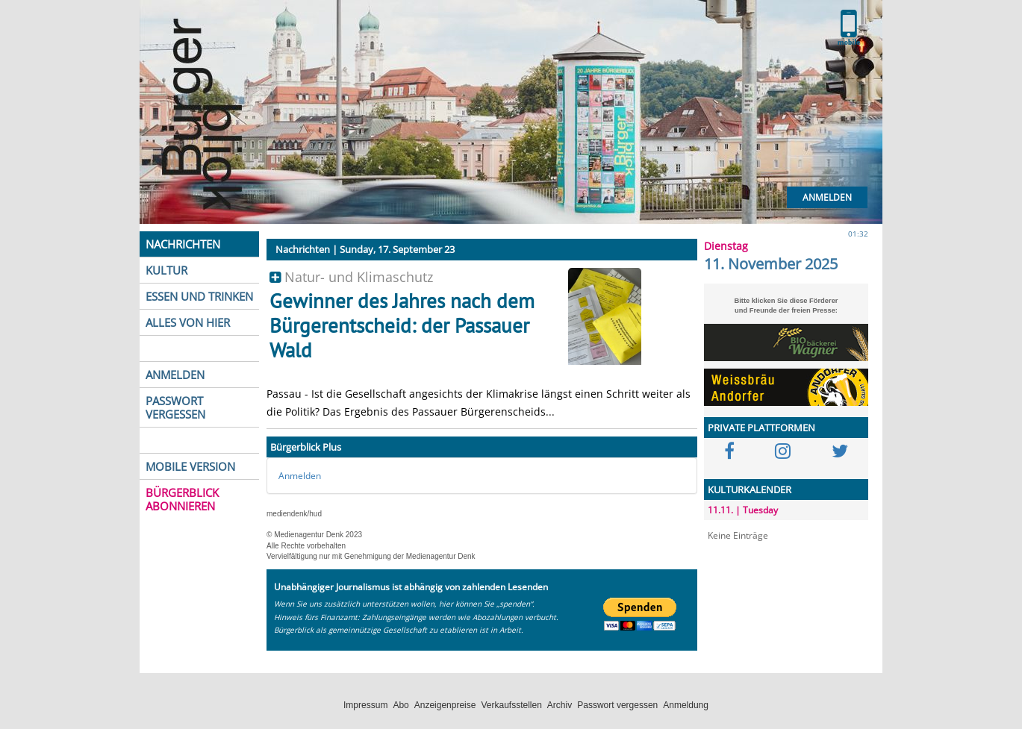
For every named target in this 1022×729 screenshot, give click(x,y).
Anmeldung (685, 705)
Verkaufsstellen (511, 705)
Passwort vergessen (617, 705)
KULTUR (166, 270)
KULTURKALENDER (749, 489)
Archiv (559, 705)
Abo (400, 705)
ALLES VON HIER (188, 322)
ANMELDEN (175, 374)
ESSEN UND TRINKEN (199, 296)
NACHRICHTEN (183, 244)
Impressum (365, 705)
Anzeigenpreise (445, 705)
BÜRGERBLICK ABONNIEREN (182, 499)
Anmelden (827, 197)
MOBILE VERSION (190, 466)
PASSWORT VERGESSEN (175, 407)
